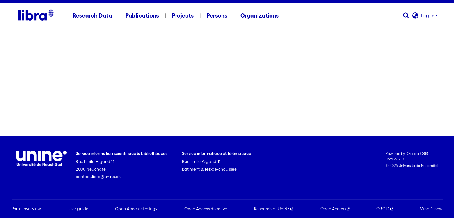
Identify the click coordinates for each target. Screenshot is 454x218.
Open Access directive (205, 208)
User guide (77, 208)
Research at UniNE (273, 208)
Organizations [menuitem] (259, 15)
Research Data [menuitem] (92, 15)
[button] (406, 15)
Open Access (335, 208)
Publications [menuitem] (142, 15)
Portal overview (26, 208)
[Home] (36, 15)
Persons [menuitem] (217, 15)
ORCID (384, 208)
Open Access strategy (136, 208)
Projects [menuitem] (183, 15)
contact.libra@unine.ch (98, 176)
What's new (431, 208)
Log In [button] (428, 15)
